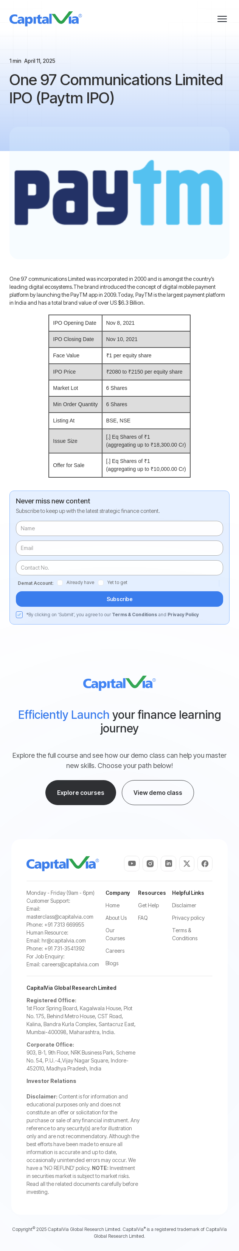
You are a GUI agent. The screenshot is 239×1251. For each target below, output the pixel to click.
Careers (115, 950)
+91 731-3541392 (64, 948)
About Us (116, 917)
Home (113, 905)
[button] (222, 18)
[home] (45, 18)
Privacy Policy (182, 616)
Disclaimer (184, 905)
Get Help (148, 905)
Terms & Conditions (134, 616)
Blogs (112, 963)
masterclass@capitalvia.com (59, 916)
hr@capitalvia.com (64, 940)
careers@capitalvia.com (70, 964)
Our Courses (115, 934)
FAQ (143, 917)
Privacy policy (188, 917)
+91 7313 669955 (64, 924)
